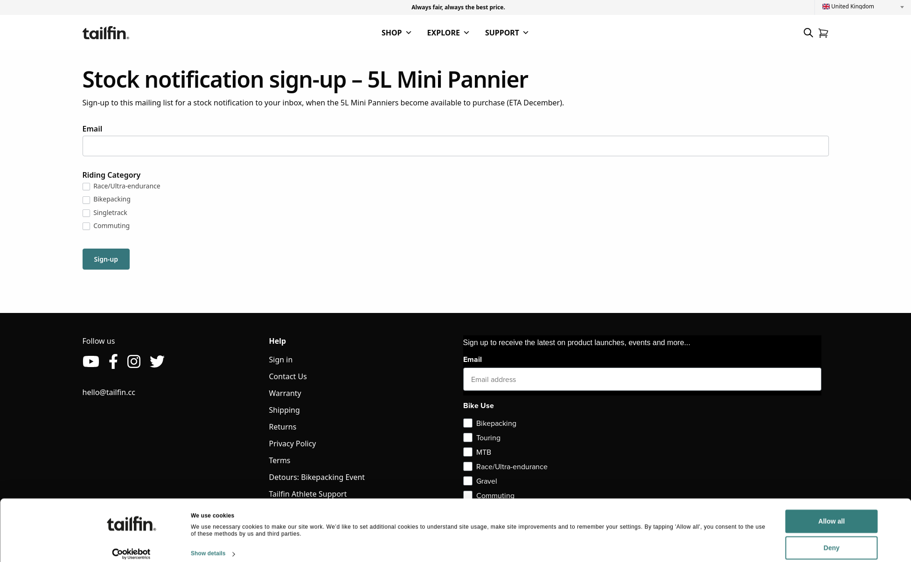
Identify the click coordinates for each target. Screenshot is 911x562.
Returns (283, 427)
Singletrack (105, 212)
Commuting (106, 226)
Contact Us (288, 376)
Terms (280, 460)
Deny (762, 539)
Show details (208, 544)
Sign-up (106, 259)
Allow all (762, 512)
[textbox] (863, 6)
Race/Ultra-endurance (121, 186)
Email (93, 129)
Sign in (281, 359)
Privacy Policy (292, 443)
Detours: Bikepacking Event (317, 477)
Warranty (285, 393)
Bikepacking (107, 199)
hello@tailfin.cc (109, 392)
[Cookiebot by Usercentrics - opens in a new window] (131, 545)
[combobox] (863, 6)
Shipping (284, 410)
